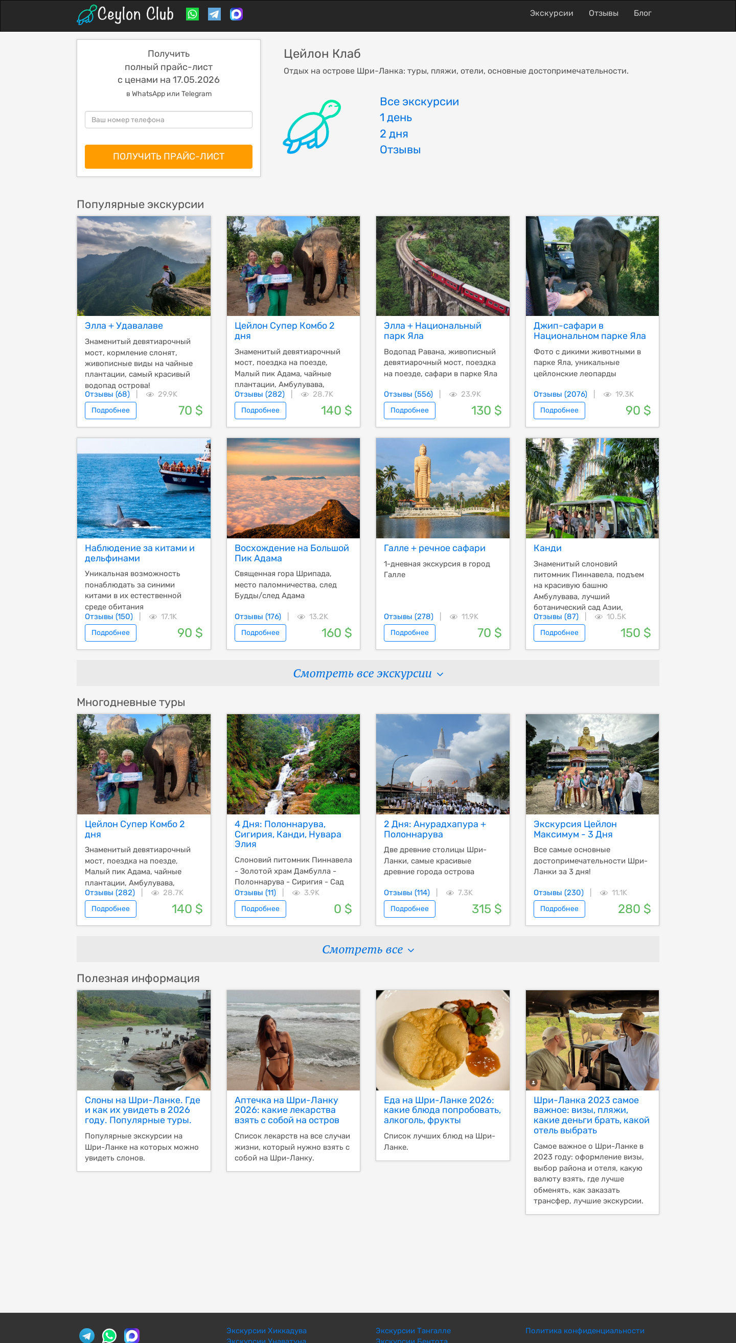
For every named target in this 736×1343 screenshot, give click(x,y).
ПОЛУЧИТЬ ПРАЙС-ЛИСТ (168, 156)
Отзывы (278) (408, 616)
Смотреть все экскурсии (368, 673)
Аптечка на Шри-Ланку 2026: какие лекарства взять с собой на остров (287, 1110)
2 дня (394, 134)
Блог (643, 13)
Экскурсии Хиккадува (266, 1330)
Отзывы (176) (258, 616)
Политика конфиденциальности (585, 1330)
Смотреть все (368, 949)
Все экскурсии (419, 101)
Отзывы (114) (407, 892)
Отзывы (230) (559, 892)
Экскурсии (551, 13)
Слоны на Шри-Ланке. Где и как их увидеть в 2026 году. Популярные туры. (142, 1110)
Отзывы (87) (556, 616)
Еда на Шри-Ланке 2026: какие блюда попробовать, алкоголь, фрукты (442, 1110)
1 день (396, 117)
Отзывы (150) (109, 616)
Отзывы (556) (408, 394)
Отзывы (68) (107, 394)
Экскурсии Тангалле (413, 1330)
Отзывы (603, 13)
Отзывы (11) (255, 892)
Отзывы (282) (260, 394)
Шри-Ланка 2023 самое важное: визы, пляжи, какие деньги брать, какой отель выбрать (592, 1115)
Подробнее (110, 410)
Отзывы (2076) (560, 394)
